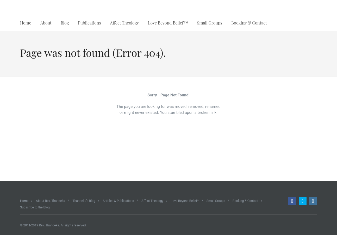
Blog (65, 23)
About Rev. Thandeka (50, 201)
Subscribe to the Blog (35, 207)
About (46, 23)
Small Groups (209, 23)
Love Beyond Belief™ (168, 23)
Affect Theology (124, 23)
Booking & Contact (249, 23)
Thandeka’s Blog (84, 201)
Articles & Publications (118, 201)
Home (25, 23)
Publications (89, 23)
